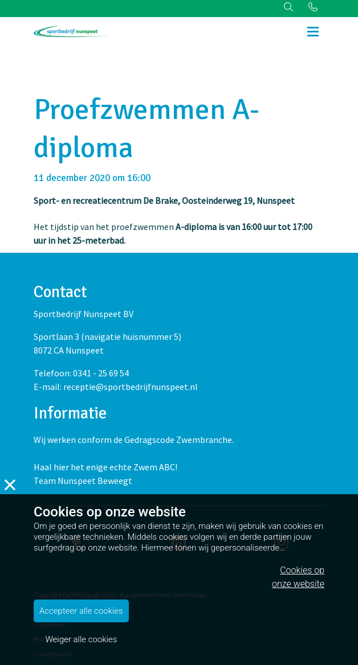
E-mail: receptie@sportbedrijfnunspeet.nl (116, 386)
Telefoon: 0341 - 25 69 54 (81, 373)
